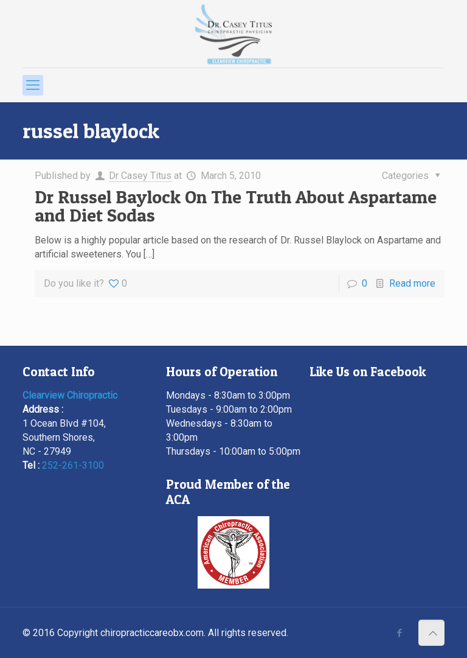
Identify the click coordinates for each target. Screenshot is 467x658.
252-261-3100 (73, 465)
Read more (412, 283)
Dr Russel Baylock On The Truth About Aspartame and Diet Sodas (236, 206)
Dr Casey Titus (140, 175)
